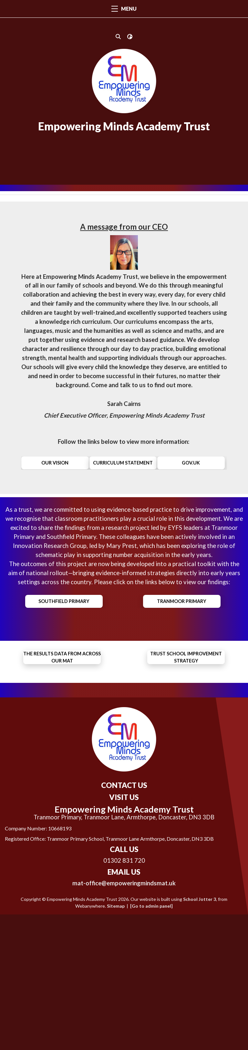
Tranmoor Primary (181, 639)
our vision (54, 501)
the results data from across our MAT (62, 695)
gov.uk (191, 501)
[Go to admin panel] (151, 1041)
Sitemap (116, 1041)
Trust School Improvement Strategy (186, 695)
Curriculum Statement (123, 501)
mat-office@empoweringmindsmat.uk (124, 1018)
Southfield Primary (63, 639)
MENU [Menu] (124, 8)
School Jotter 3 (199, 1034)
